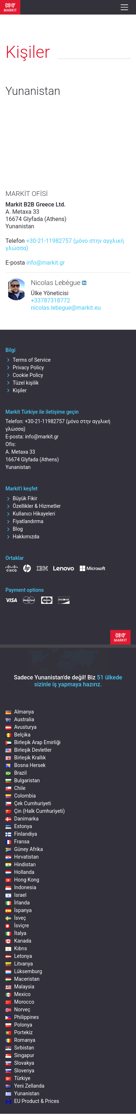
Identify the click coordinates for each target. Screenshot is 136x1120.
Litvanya (19, 964)
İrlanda (17, 903)
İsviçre (17, 925)
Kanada (18, 941)
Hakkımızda (22, 536)
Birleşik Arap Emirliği (33, 742)
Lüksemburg (23, 971)
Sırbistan (19, 1048)
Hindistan (20, 864)
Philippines (22, 1017)
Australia (19, 719)
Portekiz (19, 1032)
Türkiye (17, 1078)
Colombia (20, 796)
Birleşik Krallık (25, 757)
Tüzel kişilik (22, 383)
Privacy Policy (24, 367)
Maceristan (22, 979)
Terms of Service (28, 360)
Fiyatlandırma (24, 521)
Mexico (17, 994)
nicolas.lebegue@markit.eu (66, 307)
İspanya (18, 910)
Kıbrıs (16, 948)
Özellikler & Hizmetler (33, 506)
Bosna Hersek (25, 765)
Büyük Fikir (21, 498)
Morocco (19, 1002)
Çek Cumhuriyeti (28, 803)
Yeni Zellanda (24, 1086)
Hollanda (19, 872)
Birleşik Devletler (28, 750)
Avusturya (21, 727)
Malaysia (19, 986)
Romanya (20, 1040)
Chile (15, 788)
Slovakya (19, 1063)
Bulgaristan (22, 780)
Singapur (19, 1055)
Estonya (18, 826)
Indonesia (20, 887)
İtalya (15, 933)
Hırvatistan (22, 857)
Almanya (19, 712)
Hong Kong (22, 880)
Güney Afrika (24, 849)
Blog (14, 529)
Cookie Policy (24, 375)
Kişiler (15, 390)
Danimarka (21, 819)
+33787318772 (50, 300)
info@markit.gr (45, 262)
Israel (15, 895)
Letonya (18, 956)
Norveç (17, 1009)
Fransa (17, 841)
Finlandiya (21, 834)
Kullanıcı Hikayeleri (30, 514)
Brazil (16, 773)
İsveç (15, 918)
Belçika (17, 735)
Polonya (18, 1025)
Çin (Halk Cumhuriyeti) (35, 811)
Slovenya (19, 1070)
